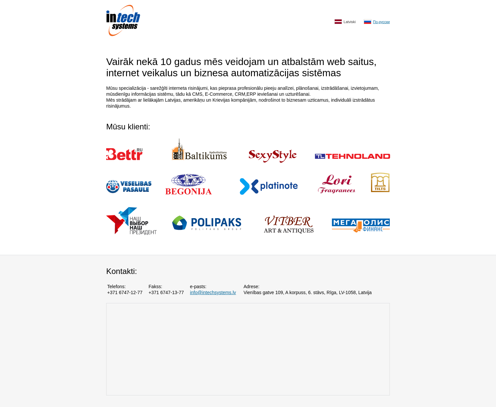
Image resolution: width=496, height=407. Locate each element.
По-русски (377, 22)
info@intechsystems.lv (213, 292)
